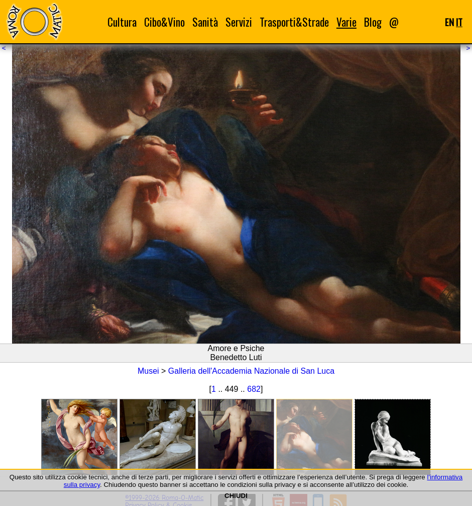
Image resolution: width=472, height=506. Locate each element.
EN (449, 22)
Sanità (205, 22)
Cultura (122, 22)
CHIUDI (236, 495)
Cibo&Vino (164, 22)
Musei (148, 371)
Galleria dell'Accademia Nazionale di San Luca (251, 371)
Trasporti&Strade (294, 22)
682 (254, 389)
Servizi (238, 22)
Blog (373, 22)
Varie (346, 22)
